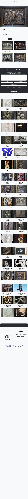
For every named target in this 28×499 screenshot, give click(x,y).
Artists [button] (6, 2)
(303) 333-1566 (7, 339)
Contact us (25, 338)
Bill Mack (4, 29)
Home (17, 334)
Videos (21, 338)
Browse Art (24, 334)
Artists (20, 334)
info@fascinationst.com (7, 341)
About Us (18, 336)
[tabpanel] (14, 53)
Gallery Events (23, 336)
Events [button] (23, 2)
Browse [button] (10, 2)
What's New (17, 338)
